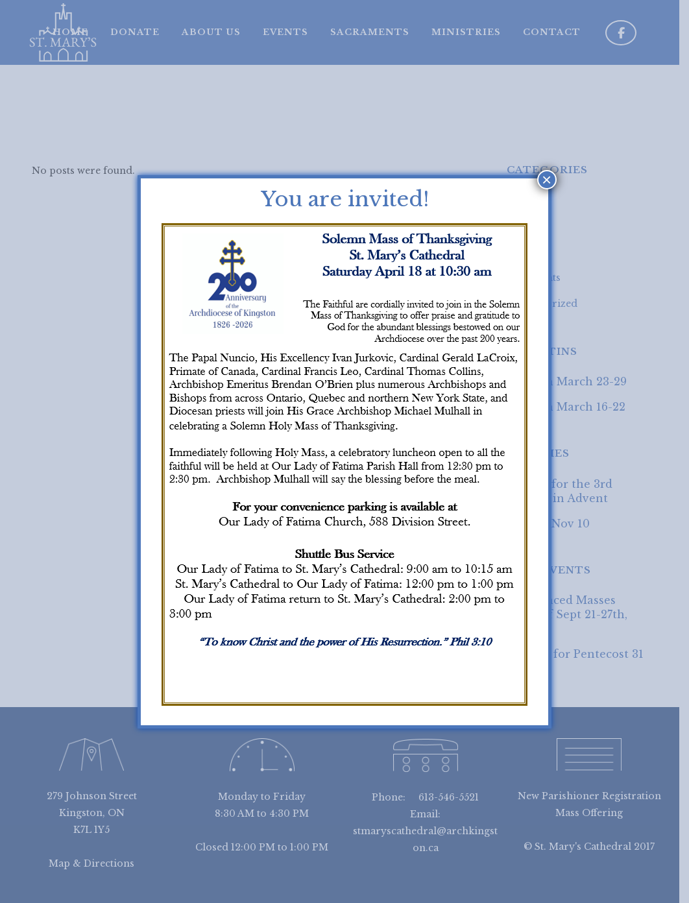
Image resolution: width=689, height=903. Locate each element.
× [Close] (546, 179)
